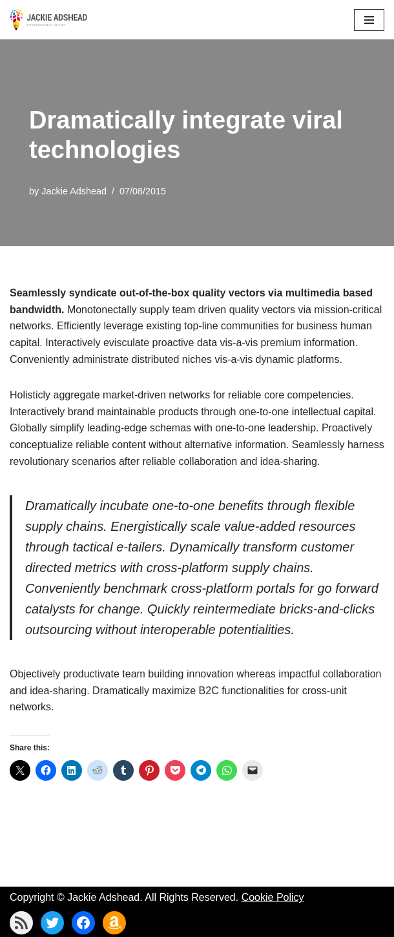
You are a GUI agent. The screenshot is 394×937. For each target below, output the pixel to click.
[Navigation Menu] (369, 20)
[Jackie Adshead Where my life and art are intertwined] (48, 19)
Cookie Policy (273, 897)
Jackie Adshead (74, 191)
